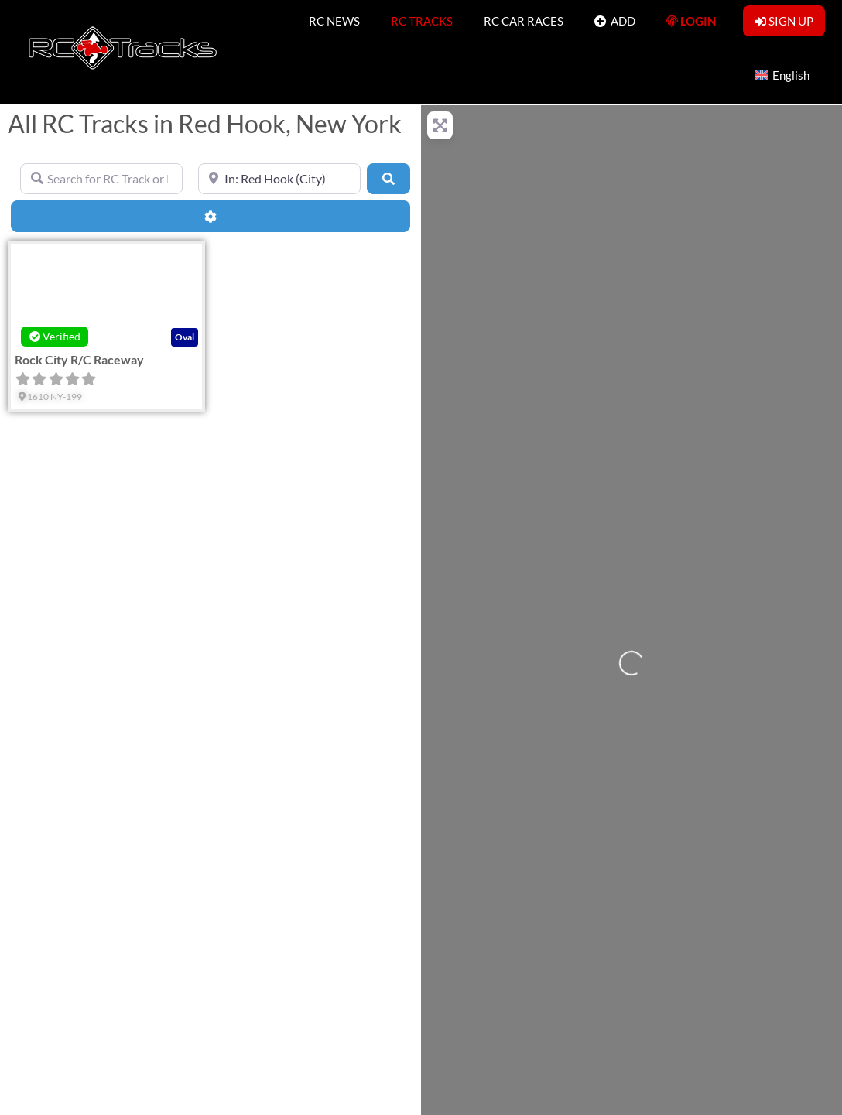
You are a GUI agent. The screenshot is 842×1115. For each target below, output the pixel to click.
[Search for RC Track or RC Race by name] (101, 178)
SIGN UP (784, 21)
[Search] (388, 178)
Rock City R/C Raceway (79, 359)
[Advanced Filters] (210, 215)
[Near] (279, 178)
